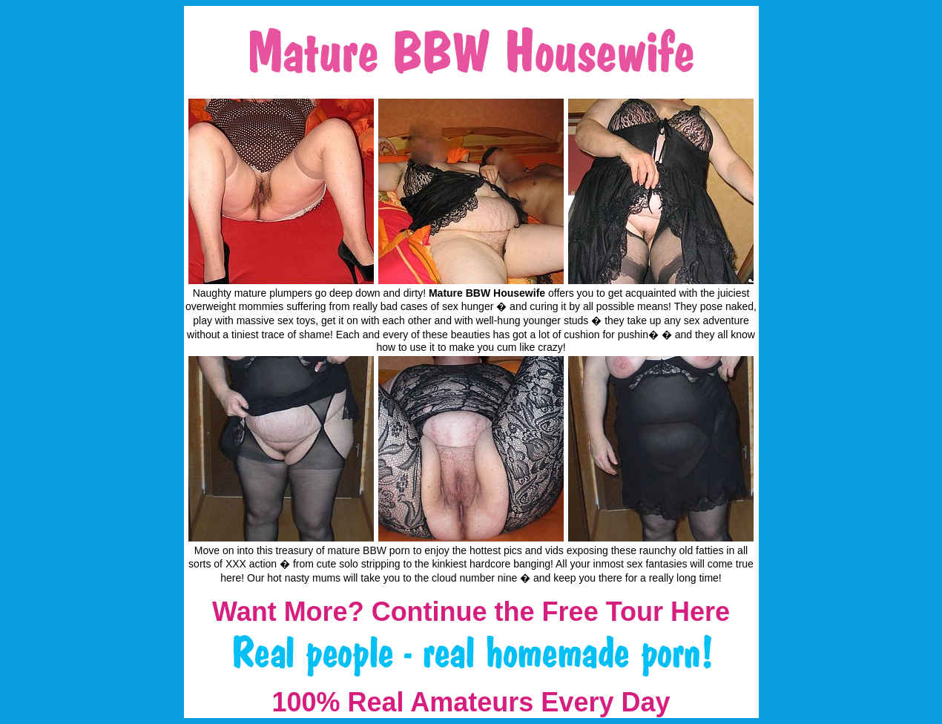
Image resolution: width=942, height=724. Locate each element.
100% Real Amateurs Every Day (471, 702)
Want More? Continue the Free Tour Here (471, 611)
